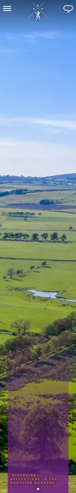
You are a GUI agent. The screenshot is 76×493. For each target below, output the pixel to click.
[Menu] (7, 9)
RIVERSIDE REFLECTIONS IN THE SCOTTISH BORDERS (34, 482)
